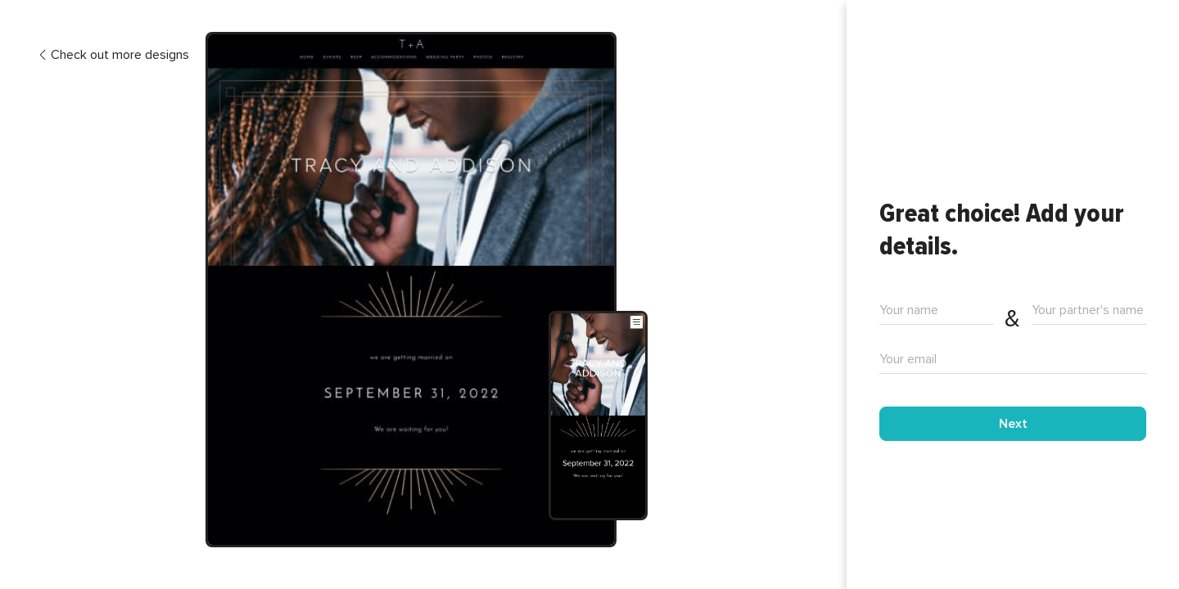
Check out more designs (113, 55)
